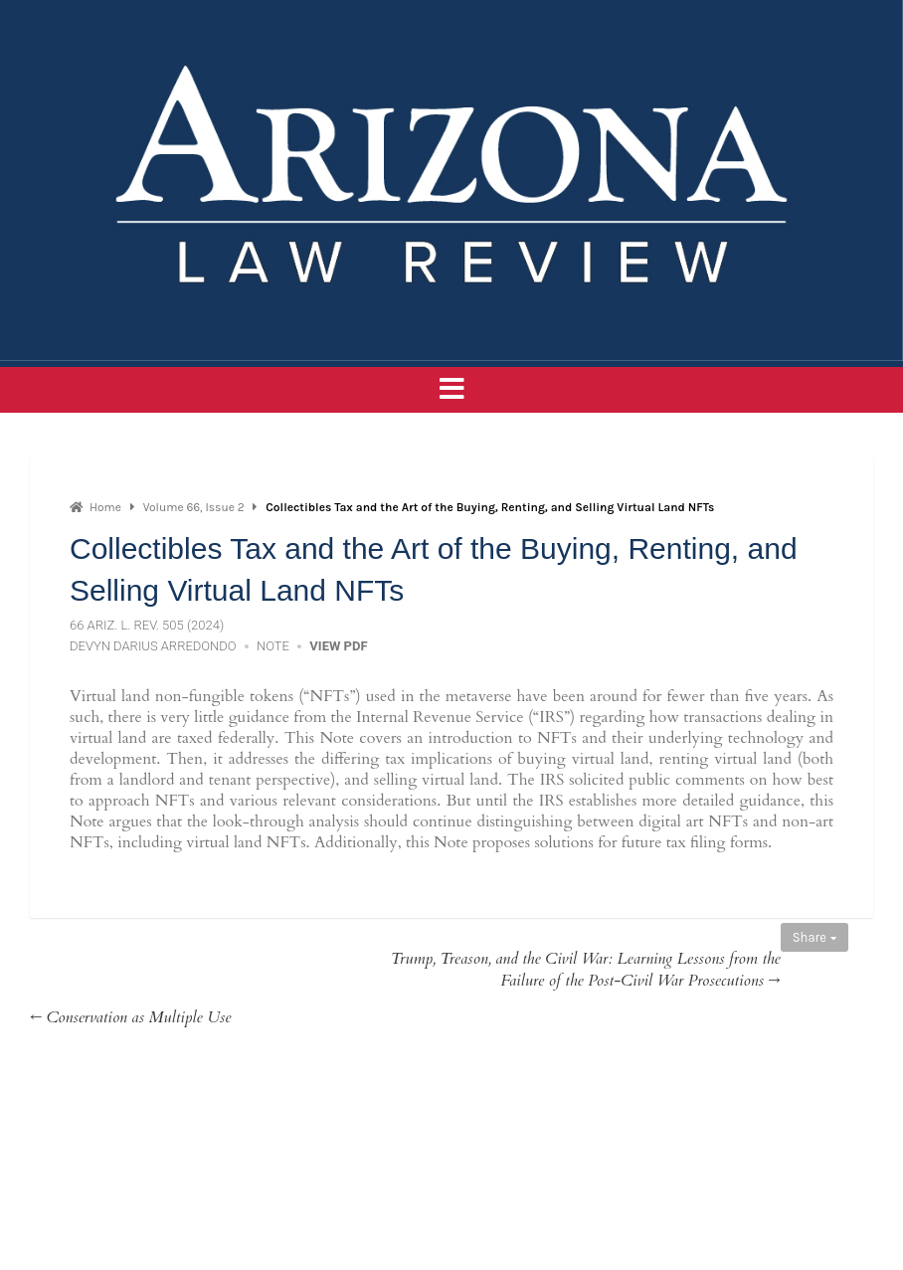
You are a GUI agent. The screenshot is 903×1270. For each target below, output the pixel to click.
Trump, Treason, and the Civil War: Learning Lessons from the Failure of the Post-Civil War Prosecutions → (586, 970)
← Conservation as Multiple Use (130, 1017)
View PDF (338, 645)
